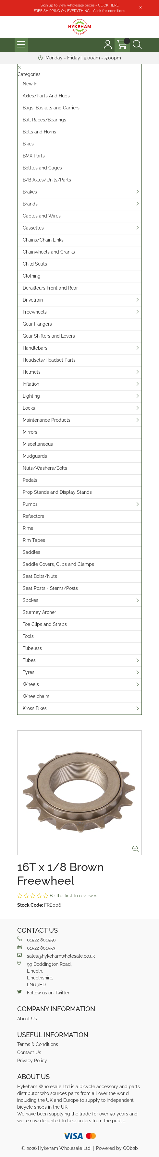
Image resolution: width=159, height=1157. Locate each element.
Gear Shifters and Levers (49, 336)
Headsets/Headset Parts (49, 360)
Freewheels (35, 312)
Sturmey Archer (39, 612)
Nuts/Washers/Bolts (45, 468)
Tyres (28, 672)
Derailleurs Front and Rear (50, 288)
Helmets (32, 372)
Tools (28, 636)
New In (30, 83)
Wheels (31, 684)
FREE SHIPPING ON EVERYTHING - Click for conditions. (80, 10)
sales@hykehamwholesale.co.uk (56, 956)
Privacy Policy (32, 1060)
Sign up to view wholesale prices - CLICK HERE (80, 5)
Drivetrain (33, 300)
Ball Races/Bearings (44, 119)
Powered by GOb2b (117, 1148)
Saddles (31, 552)
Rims (28, 528)
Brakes (30, 191)
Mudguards (35, 456)
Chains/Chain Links (43, 240)
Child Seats (35, 264)
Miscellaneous (38, 444)
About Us (27, 1018)
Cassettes (33, 227)
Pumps (30, 504)
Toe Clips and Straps (45, 624)
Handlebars (35, 348)
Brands (30, 203)
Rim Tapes (34, 540)
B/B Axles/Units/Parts (47, 179)
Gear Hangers (37, 324)
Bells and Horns (39, 131)
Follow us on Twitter (43, 992)
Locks (29, 408)
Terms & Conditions (37, 1044)
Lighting (31, 396)
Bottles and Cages (42, 167)
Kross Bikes (35, 708)
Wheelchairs (36, 696)
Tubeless (32, 648)
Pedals (30, 480)
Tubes (29, 660)
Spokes (30, 600)
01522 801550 (36, 939)
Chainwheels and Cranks (49, 252)
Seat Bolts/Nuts (40, 576)
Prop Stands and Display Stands (57, 492)
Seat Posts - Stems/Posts (50, 588)
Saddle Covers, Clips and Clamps (58, 564)
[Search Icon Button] (137, 45)
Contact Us (29, 1052)
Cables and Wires (42, 215)
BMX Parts (34, 155)
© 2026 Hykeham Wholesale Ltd (56, 1148)
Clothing (32, 276)
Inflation (31, 384)
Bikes (28, 143)
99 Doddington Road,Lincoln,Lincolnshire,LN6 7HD (44, 974)
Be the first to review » (73, 895)
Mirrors (30, 432)
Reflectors (33, 516)
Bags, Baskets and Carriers (51, 107)
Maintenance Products (46, 420)
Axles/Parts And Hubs (46, 95)
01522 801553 (36, 948)
